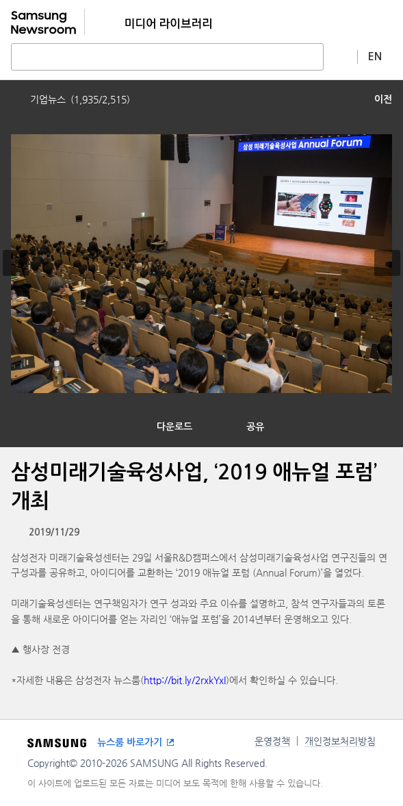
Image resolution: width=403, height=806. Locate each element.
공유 (255, 426)
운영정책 (272, 740)
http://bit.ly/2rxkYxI (185, 680)
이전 (383, 99)
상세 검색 (341, 56)
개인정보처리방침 (340, 740)
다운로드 (174, 426)
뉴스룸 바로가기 (129, 742)
